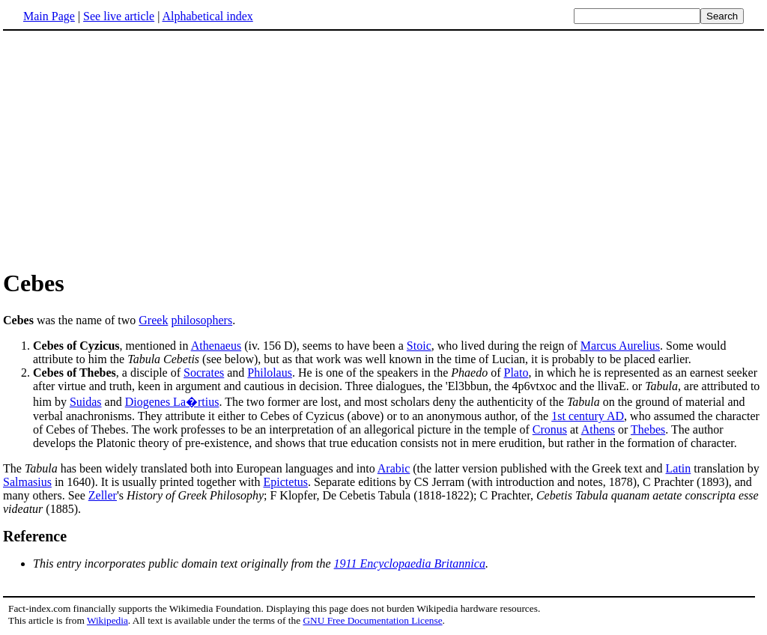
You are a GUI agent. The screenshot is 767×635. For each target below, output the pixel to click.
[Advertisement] (129, 149)
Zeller (102, 495)
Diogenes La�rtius (172, 401)
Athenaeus (216, 345)
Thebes (648, 429)
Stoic (419, 345)
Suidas (86, 401)
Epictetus (286, 482)
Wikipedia (107, 620)
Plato (516, 372)
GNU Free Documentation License (372, 620)
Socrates (204, 372)
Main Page (49, 16)
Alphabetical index (207, 16)
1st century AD (587, 416)
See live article (118, 16)
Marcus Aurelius (620, 345)
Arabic (394, 468)
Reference (35, 536)
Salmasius (27, 482)
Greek (153, 320)
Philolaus (269, 372)
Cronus (550, 429)
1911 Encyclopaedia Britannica (409, 563)
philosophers (201, 320)
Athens (598, 429)
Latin (678, 468)
